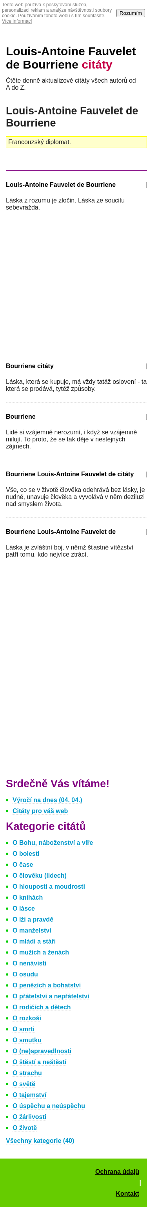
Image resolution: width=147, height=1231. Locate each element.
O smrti (23, 1029)
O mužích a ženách (41, 952)
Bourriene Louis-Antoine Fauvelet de (61, 531)
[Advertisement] (72, 290)
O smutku (27, 1040)
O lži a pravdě (33, 919)
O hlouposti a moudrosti (49, 886)
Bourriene (21, 416)
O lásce (24, 908)
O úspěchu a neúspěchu (49, 1106)
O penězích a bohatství (47, 985)
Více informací (17, 21)
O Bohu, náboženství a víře (53, 842)
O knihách (28, 897)
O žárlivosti (29, 1117)
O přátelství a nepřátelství (51, 996)
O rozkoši (27, 1018)
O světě (24, 1084)
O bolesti (26, 853)
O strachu (27, 1073)
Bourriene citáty (30, 366)
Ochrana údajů (117, 1171)
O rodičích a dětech (42, 1007)
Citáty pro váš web (40, 811)
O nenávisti (29, 963)
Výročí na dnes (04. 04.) (47, 800)
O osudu (25, 974)
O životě (25, 1127)
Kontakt (127, 1193)
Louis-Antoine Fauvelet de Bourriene (71, 58)
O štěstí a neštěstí (39, 1062)
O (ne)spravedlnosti (42, 1051)
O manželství (32, 930)
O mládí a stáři (34, 941)
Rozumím (131, 13)
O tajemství (29, 1095)
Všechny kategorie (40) (40, 1140)
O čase (23, 864)
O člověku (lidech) (40, 875)
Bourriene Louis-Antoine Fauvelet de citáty (70, 474)
